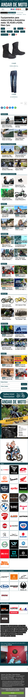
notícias (24, 14)
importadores (19, 14)
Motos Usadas (4, 625)
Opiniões (4, 204)
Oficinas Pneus (10, 631)
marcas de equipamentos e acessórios (8, 14)
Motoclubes (20, 634)
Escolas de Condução (10, 634)
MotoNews (4, 114)
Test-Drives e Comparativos (8, 144)
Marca (3, 31)
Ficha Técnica (9, 674)
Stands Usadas (19, 629)
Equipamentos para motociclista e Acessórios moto (14, 627)
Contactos (3, 674)
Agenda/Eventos (13, 625)
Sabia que (4, 293)
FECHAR (12, 693)
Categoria (9, 31)
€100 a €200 (4, 34)
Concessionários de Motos (7, 629)
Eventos (3, 353)
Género (16, 31)
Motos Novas (21, 625)
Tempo (22, 31)
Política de (12, 695)
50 (13, 34)
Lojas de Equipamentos (21, 631)
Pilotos (8, 636)
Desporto (4, 264)
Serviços (13, 636)
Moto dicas (4, 323)
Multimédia (4, 234)
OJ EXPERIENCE (14, 97)
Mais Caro (20, 28)
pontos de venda (20, 12)
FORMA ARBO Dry (14, 66)
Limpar (3, 28)
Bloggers (3, 636)
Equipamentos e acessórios (8, 174)
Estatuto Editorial (16, 674)
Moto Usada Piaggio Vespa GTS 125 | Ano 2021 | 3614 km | (14, 652)
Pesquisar (24, 384)
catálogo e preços (12, 12)
